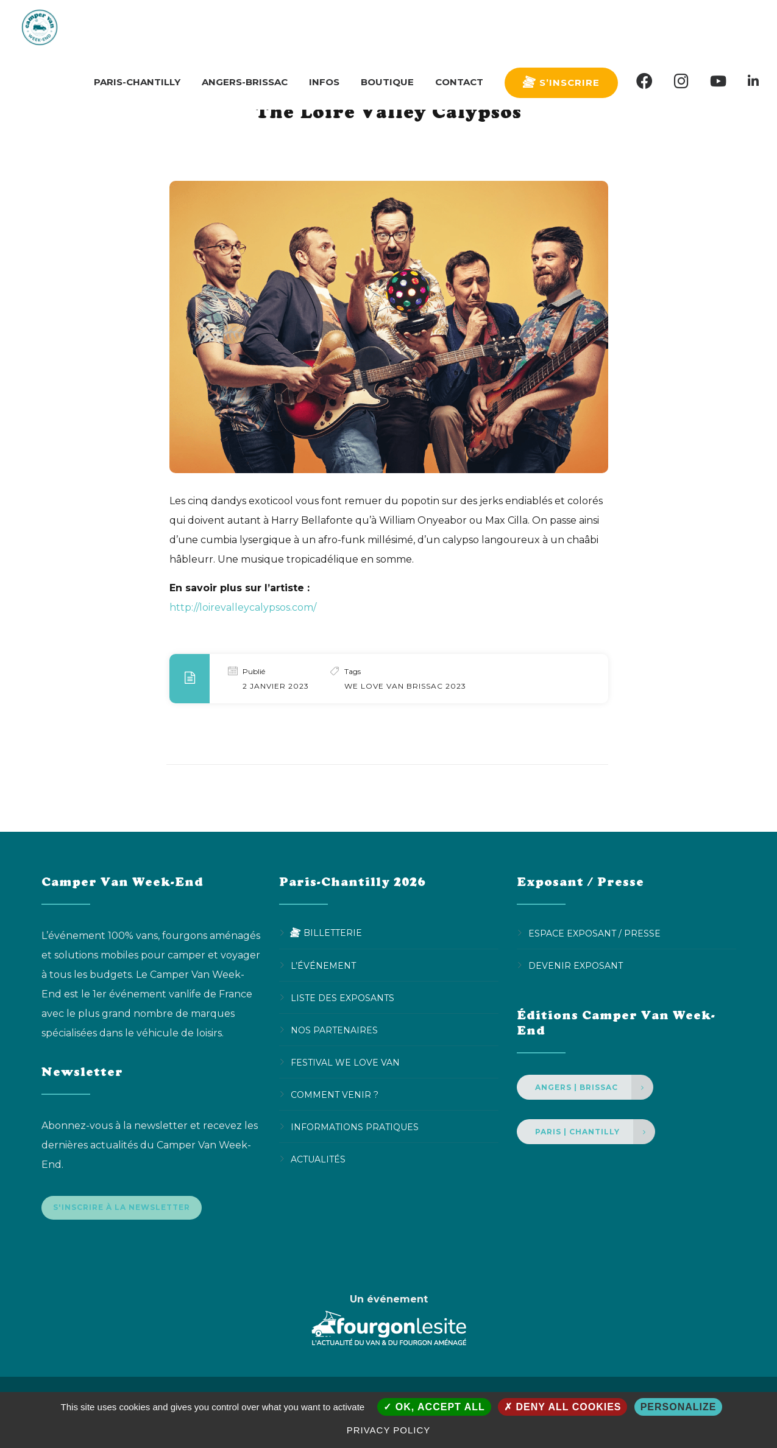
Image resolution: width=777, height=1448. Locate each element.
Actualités (318, 1158)
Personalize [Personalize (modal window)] (678, 1407)
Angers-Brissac (245, 27)
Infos (324, 27)
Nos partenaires (334, 1029)
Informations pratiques (355, 1126)
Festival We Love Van (345, 1061)
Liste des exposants (342, 997)
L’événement (323, 965)
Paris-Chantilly (137, 27)
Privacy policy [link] (389, 1430)
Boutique (387, 27)
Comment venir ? (334, 1094)
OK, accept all (433, 1407)
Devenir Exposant (575, 965)
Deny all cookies (563, 1407)
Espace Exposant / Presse (594, 932)
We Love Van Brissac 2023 (405, 686)
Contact (459, 27)
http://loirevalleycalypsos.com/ (242, 607)
